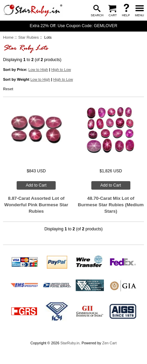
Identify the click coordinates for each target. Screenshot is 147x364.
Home (8, 37)
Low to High (38, 70)
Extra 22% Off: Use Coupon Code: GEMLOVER (73, 25)
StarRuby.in (69, 343)
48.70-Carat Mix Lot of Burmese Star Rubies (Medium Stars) (111, 205)
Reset (8, 89)
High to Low (61, 70)
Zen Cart (109, 343)
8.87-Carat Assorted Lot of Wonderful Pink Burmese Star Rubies (36, 205)
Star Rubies (28, 37)
